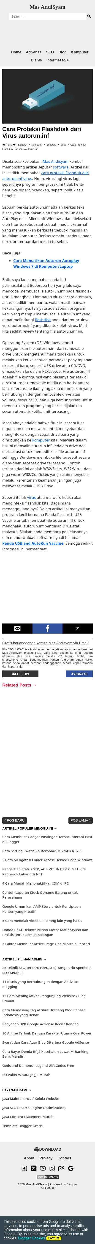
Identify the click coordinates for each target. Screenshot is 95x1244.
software (60, 167)
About (29, 1158)
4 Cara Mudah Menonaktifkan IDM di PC (35, 883)
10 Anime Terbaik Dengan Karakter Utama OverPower (47, 1033)
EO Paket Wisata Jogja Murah (26, 1074)
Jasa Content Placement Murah (28, 1116)
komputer (41, 440)
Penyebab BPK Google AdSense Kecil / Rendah (40, 1024)
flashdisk (43, 319)
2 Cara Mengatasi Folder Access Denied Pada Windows (47, 860)
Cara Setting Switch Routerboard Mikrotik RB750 (42, 851)
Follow (20, 674)
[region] (43, 32)
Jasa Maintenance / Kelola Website (30, 1098)
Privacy (45, 1158)
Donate (79, 674)
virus (31, 497)
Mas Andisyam (56, 161)
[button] (17, 628)
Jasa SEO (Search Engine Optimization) (33, 1107)
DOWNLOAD (47, 1149)
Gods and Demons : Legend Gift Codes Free (38, 1065)
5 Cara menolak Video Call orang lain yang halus (42, 920)
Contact (64, 1158)
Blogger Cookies (31, 1238)
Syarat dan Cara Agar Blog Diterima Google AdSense (45, 1042)
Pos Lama (81, 820)
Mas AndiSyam (47, 7)
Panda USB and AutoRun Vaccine (32, 543)
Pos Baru (14, 820)
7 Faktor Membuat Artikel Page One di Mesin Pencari (46, 943)
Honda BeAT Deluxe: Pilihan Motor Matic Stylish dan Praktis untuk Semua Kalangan (45, 932)
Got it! (53, 1238)
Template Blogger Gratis (22, 1125)
